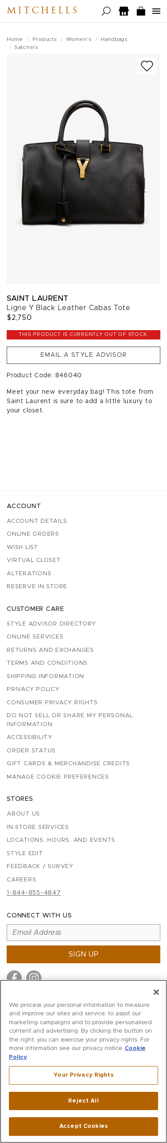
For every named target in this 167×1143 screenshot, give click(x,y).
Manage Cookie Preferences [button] (58, 777)
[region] (83, 1061)
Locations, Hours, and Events (61, 840)
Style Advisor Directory (51, 624)
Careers (21, 880)
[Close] (156, 992)
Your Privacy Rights (83, 1075)
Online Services (35, 637)
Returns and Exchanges (50, 650)
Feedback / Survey (40, 866)
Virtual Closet (34, 560)
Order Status (31, 751)
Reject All (83, 1101)
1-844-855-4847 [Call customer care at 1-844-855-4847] (34, 893)
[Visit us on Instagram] (33, 977)
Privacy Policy (33, 689)
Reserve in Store (37, 587)
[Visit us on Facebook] (14, 977)
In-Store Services (38, 827)
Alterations (29, 574)
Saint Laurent (38, 298)
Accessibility (30, 737)
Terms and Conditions (47, 663)
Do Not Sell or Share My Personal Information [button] (70, 720)
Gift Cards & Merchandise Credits (68, 764)
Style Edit (25, 853)
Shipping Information (45, 676)
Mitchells (43, 11)
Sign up (84, 954)
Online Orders (33, 534)
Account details (37, 521)
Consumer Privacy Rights (52, 703)
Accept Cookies (83, 1126)
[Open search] (106, 11)
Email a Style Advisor (84, 355)
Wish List (22, 547)
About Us (23, 814)
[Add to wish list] (147, 66)
